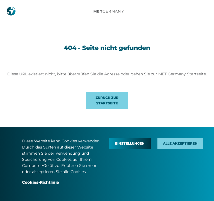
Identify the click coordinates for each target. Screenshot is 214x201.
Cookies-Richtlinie (40, 182)
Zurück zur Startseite (107, 100)
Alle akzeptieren (180, 143)
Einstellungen (130, 143)
